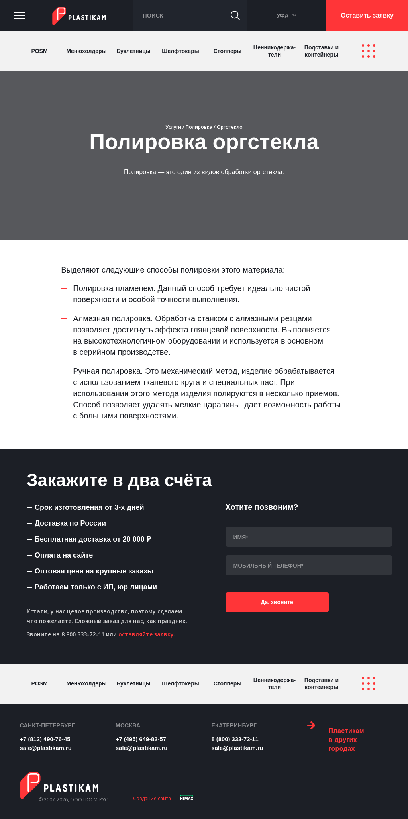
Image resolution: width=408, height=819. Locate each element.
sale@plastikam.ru (48, 746)
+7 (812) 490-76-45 (47, 738)
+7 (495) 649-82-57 (143, 738)
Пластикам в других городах (335, 735)
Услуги (173, 127)
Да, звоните (265, 604)
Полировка (199, 127)
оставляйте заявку (146, 634)
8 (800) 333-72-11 (236, 738)
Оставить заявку (367, 15)
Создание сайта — (155, 795)
